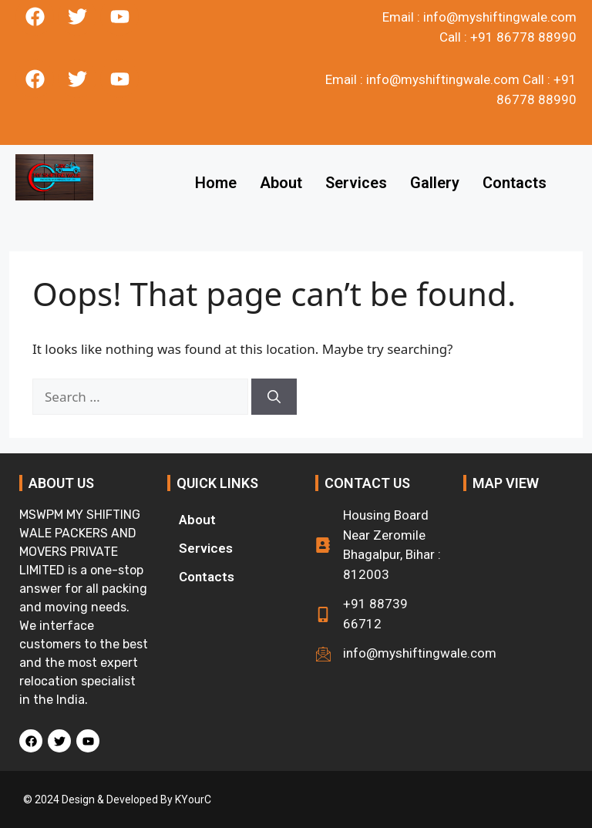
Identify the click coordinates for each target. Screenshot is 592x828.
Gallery (434, 182)
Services (356, 182)
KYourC (193, 799)
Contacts (515, 182)
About (281, 182)
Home (216, 182)
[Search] (274, 397)
